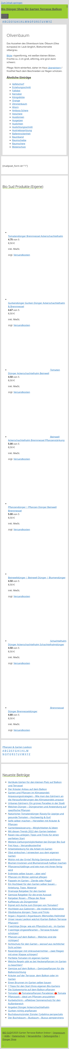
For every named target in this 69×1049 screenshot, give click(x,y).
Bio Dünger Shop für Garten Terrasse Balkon (31, 9)
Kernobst (17, 93)
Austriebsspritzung (22, 130)
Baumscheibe (19, 140)
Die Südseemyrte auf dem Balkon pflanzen (31, 989)
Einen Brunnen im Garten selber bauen (29, 982)
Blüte (9, 55)
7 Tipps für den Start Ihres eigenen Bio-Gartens (34, 986)
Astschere (17, 113)
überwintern (54, 67)
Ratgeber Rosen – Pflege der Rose (26, 898)
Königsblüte (18, 97)
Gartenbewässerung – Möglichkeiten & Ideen (33, 827)
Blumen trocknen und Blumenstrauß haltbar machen (37, 862)
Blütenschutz (19, 146)
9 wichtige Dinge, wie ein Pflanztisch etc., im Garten (36, 926)
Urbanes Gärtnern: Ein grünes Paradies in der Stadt (36, 803)
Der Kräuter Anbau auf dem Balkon (27, 789)
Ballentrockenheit (21, 133)
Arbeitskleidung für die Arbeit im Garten (30, 848)
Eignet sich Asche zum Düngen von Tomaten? (33, 905)
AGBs (7, 1036)
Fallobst (16, 90)
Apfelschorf (18, 84)
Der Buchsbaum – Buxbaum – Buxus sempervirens (36, 1017)
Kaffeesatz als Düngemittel (23, 901)
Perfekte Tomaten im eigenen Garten (28, 957)
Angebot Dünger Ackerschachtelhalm (28, 1007)
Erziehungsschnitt (21, 87)
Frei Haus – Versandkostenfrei (24, 845)
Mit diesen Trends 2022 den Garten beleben (32, 831)
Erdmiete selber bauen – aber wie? (27, 873)
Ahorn (15, 107)
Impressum (59, 1032)
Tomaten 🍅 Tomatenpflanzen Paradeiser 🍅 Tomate (37, 993)
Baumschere (18, 143)
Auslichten (17, 123)
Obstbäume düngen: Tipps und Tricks (28, 912)
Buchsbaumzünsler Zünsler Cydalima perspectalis (35, 1014)
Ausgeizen (17, 120)
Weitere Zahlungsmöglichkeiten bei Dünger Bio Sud (36, 841)
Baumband (18, 136)
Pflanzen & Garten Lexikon (17, 747)
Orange (16, 100)
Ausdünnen (18, 117)
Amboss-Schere (20, 110)
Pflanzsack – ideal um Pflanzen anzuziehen (31, 996)
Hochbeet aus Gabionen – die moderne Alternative (36, 908)
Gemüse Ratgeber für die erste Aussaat (29, 894)
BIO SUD (7, 1032)
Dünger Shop (9, 1039)
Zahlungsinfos (51, 1036)
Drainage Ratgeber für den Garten (27, 891)
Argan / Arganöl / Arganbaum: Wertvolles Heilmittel (36, 915)
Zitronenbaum (19, 103)
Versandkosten (22, 254)
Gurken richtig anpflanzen (22, 1010)
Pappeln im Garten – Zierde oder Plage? (30, 880)
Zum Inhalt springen (11, 2)
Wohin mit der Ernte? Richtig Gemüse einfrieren (34, 859)
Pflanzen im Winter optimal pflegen (27, 877)
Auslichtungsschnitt (22, 127)
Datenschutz (18, 1036)
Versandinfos (34, 1036)
